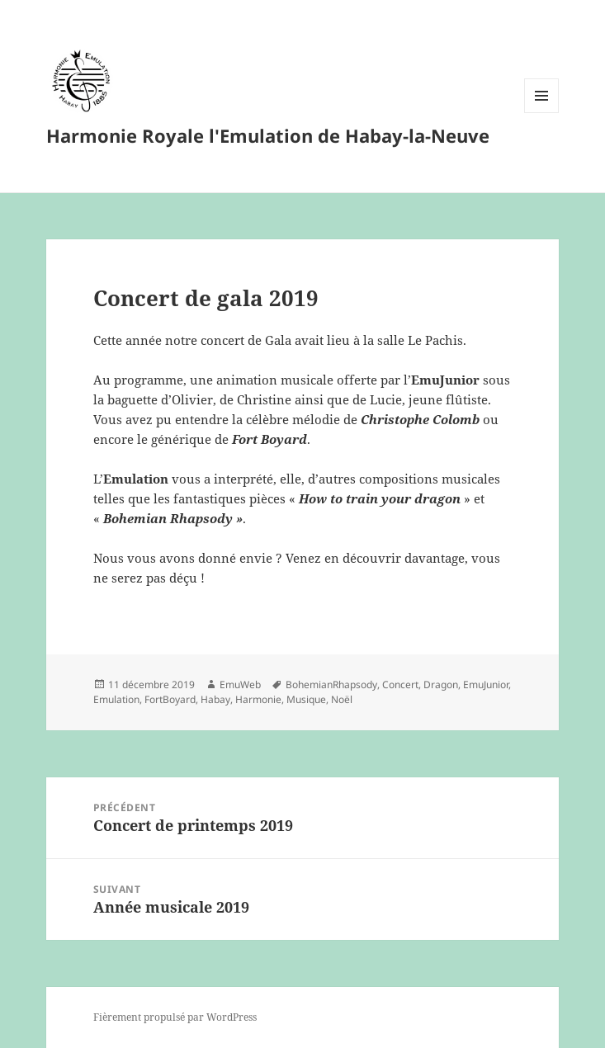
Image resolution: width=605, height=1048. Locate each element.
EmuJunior (485, 684)
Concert (400, 684)
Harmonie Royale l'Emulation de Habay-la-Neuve (267, 135)
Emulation (116, 699)
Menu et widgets (542, 112)
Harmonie (258, 699)
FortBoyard (170, 699)
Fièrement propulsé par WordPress (175, 1017)
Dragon (440, 684)
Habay (215, 699)
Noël (341, 699)
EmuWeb (240, 684)
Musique (306, 699)
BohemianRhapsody (331, 684)
